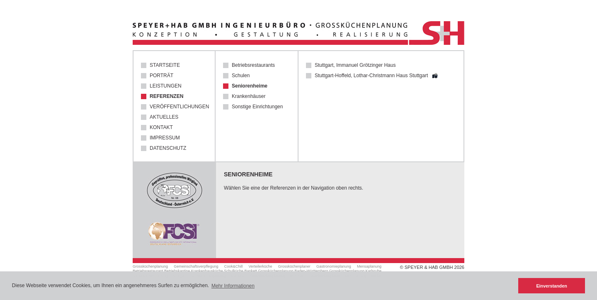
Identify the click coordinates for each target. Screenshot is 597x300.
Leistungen (166, 86)
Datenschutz (168, 148)
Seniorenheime (249, 86)
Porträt (161, 75)
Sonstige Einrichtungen (257, 107)
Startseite (165, 65)
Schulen (241, 75)
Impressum (165, 138)
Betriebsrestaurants (253, 65)
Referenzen (166, 96)
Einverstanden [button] (551, 285)
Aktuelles (164, 117)
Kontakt (161, 127)
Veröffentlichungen (178, 107)
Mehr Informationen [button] (233, 286)
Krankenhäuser (248, 96)
